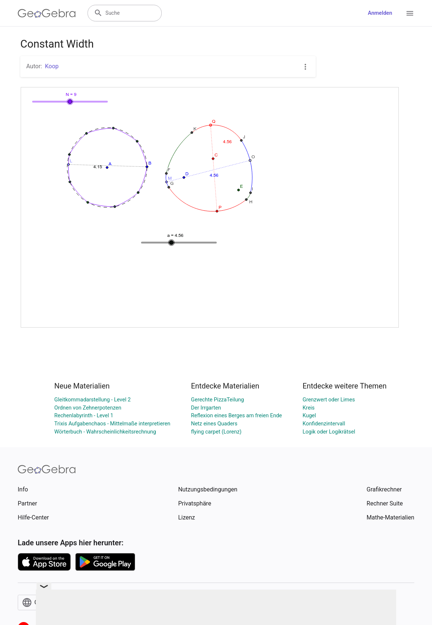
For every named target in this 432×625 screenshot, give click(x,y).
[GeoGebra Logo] (47, 13)
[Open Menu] (409, 13)
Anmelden (380, 13)
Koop (52, 66)
